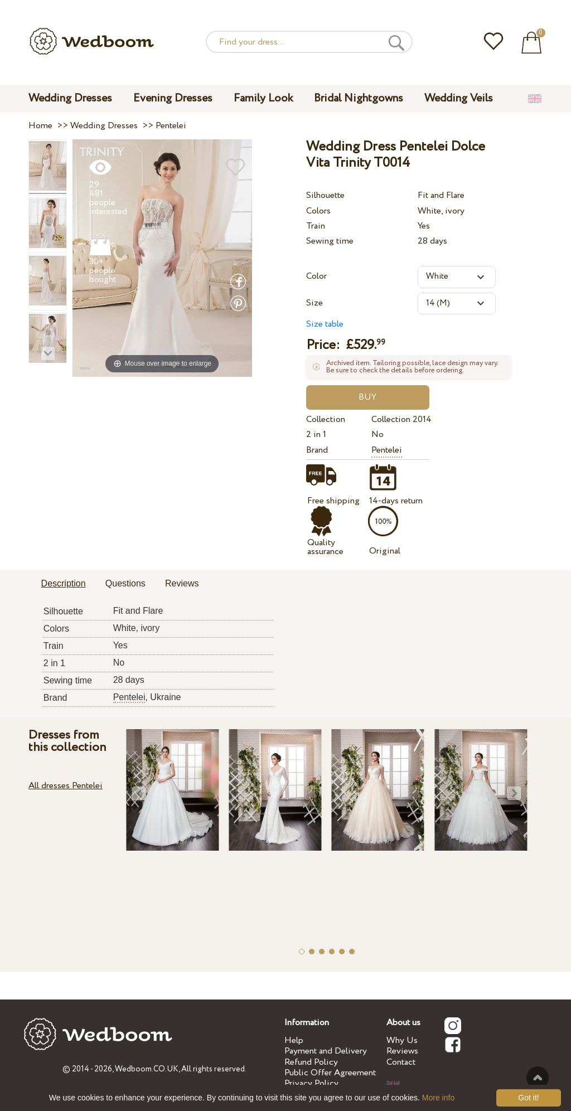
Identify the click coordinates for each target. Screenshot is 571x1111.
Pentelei (386, 450)
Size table (324, 324)
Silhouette (325, 195)
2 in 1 (316, 434)
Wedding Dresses (70, 98)
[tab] (63, 584)
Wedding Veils (458, 98)
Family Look (263, 98)
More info (438, 1097)
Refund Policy (311, 1062)
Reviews (402, 1051)
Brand (317, 450)
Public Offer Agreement (330, 1072)
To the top (537, 1077)
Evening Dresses (172, 98)
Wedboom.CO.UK (146, 1069)
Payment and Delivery (325, 1051)
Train (315, 226)
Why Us (402, 1040)
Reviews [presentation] (182, 583)
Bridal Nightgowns (358, 98)
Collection (325, 419)
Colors (318, 211)
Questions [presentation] (125, 583)
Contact (400, 1062)
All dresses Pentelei (65, 785)
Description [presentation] (63, 583)
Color (316, 276)
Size (314, 303)
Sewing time (330, 241)
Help (293, 1040)
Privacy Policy (311, 1083)
